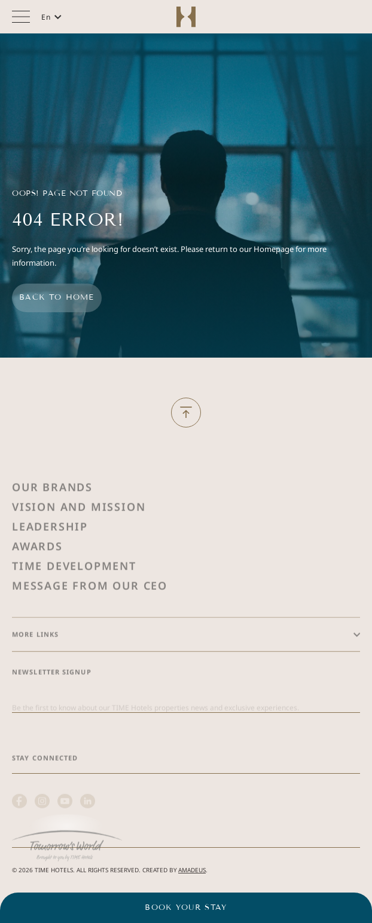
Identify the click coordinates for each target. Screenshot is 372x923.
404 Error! (67, 220)
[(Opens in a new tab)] (67, 866)
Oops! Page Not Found (67, 193)
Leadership (50, 553)
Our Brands (52, 513)
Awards (37, 572)
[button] (51, 17)
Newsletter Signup (52, 698)
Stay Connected (45, 784)
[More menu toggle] (21, 17)
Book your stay (186, 907)
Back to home (56, 297)
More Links (35, 660)
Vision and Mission (78, 533)
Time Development (74, 592)
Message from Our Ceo (89, 612)
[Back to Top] (186, 412)
